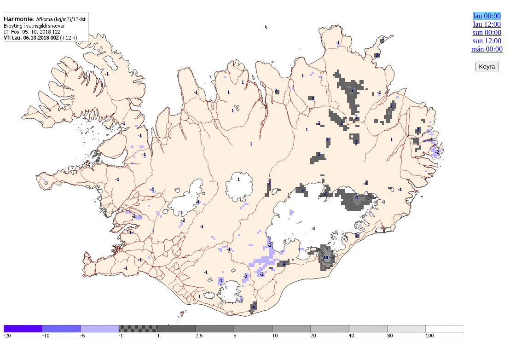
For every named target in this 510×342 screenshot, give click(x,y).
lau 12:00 (487, 24)
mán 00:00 (487, 49)
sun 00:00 (487, 32)
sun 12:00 (487, 41)
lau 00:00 (487, 16)
